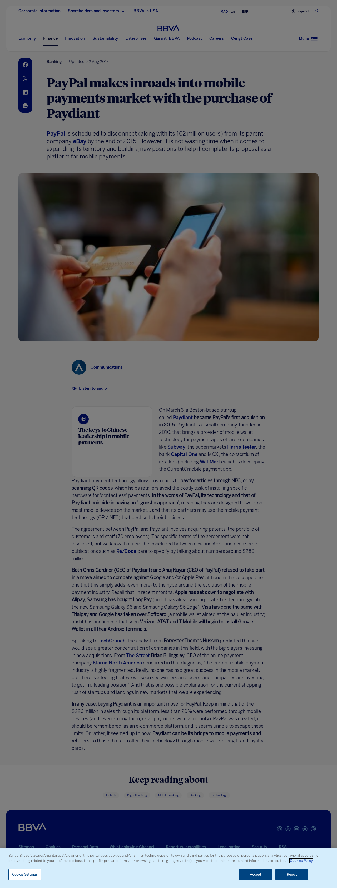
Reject (292, 874)
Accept (255, 874)
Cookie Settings (25, 874)
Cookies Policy (301, 861)
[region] (168, 868)
